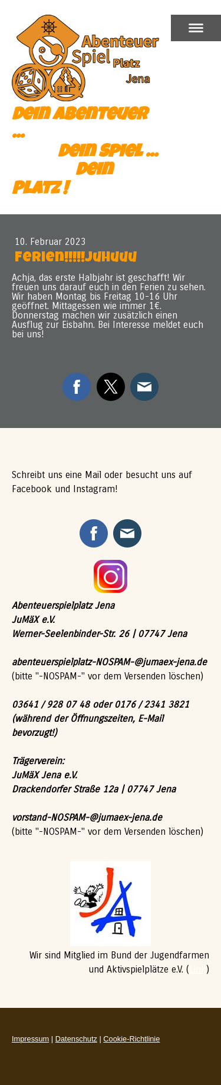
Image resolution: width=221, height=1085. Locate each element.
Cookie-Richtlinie (131, 1038)
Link (197, 969)
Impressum (30, 1038)
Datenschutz (76, 1038)
